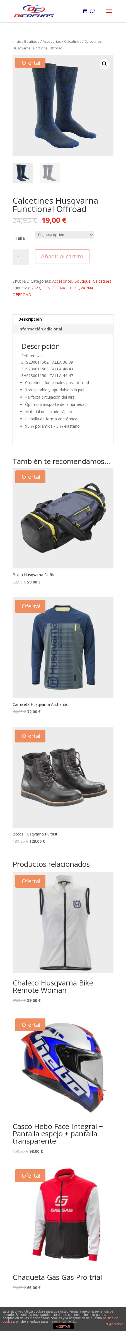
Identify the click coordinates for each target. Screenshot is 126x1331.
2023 (35, 288)
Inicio (17, 41)
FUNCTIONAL (54, 288)
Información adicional (40, 329)
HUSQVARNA (81, 288)
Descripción (30, 319)
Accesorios (52, 41)
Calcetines (72, 41)
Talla (20, 238)
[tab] (63, 319)
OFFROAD (22, 294)
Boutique (32, 41)
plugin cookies (114, 1324)
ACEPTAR (63, 1326)
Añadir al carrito (62, 256)
